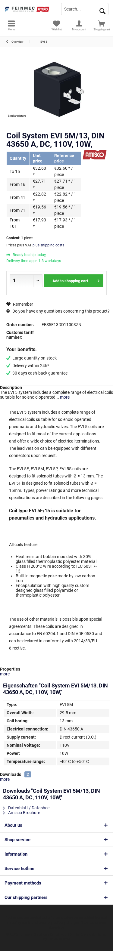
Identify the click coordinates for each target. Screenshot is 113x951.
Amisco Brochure (21, 812)
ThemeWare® (59, 939)
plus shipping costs (48, 245)
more (64, 397)
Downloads (10, 774)
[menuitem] (11, 25)
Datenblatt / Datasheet (27, 807)
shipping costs (19, 923)
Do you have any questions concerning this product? (58, 311)
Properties (10, 669)
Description (11, 387)
